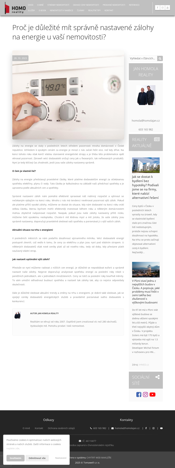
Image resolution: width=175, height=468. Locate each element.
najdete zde (12, 448)
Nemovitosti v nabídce (61, 10)
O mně (40, 5)
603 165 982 (99, 428)
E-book (42, 10)
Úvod (30, 5)
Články (80, 10)
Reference (134, 5)
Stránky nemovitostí (58, 5)
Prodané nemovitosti (114, 5)
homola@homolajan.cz (127, 428)
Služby (31, 10)
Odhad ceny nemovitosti (86, 5)
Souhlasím (15, 458)
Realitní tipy (94, 10)
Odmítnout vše (37, 458)
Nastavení (60, 457)
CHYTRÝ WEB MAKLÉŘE (99, 457)
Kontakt (109, 10)
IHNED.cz (144, 364)
